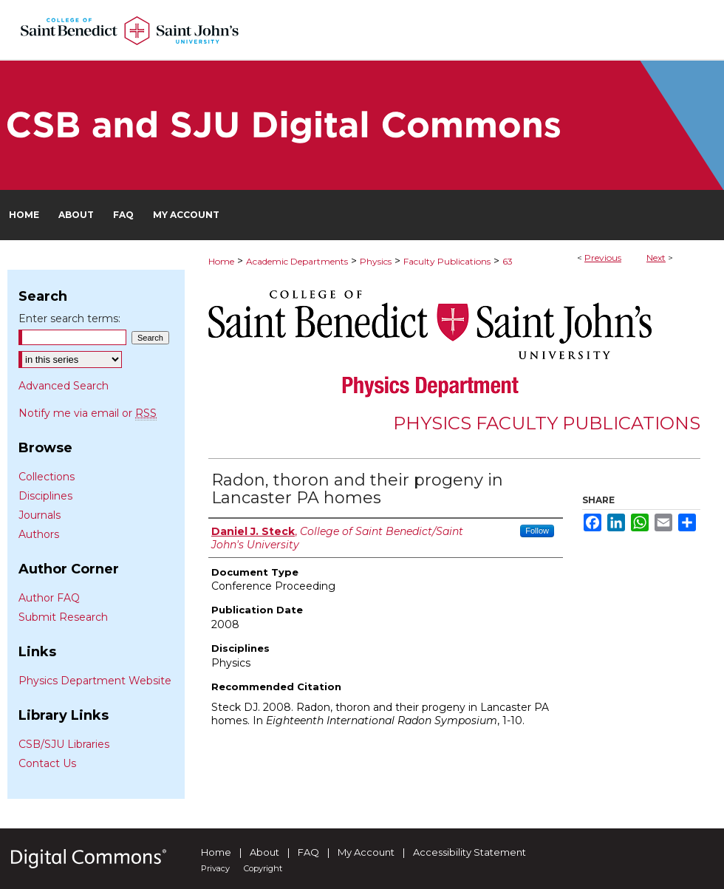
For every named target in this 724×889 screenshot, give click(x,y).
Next (656, 257)
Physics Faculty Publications (546, 423)
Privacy (215, 868)
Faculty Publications (447, 261)
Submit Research (63, 617)
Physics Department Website (94, 680)
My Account (366, 852)
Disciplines (45, 496)
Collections (46, 476)
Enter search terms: (69, 318)
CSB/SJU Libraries (63, 744)
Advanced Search (63, 385)
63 (507, 261)
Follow (537, 530)
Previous (602, 257)
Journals (39, 515)
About (264, 852)
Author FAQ (49, 597)
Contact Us (47, 763)
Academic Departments (297, 261)
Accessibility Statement (469, 852)
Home (221, 261)
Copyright (263, 868)
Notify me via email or (87, 413)
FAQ (308, 852)
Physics (376, 261)
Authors (38, 534)
